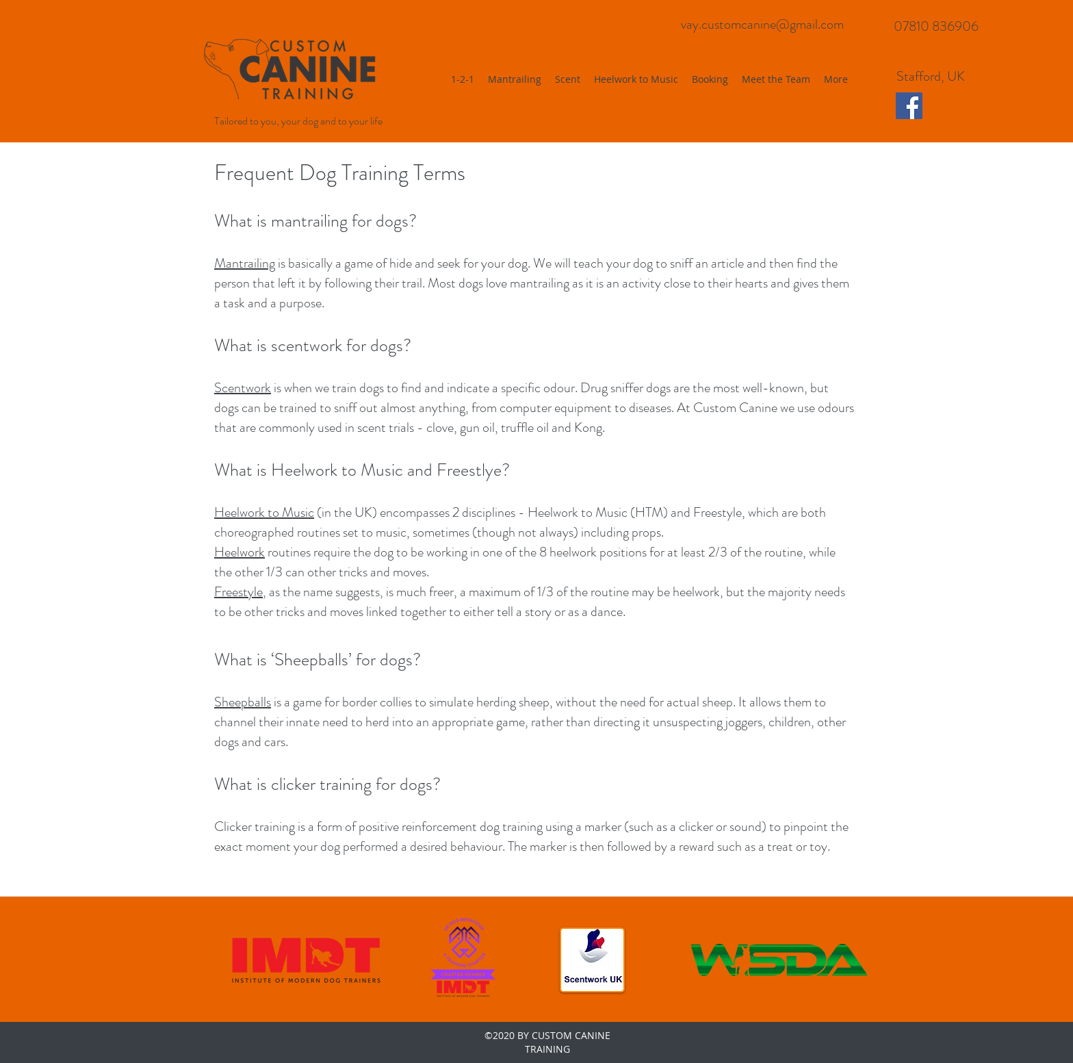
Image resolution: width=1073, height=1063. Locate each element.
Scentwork (242, 388)
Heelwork (239, 512)
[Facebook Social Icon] (909, 105)
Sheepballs (242, 702)
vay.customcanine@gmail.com (762, 24)
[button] (636, 79)
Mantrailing (244, 263)
